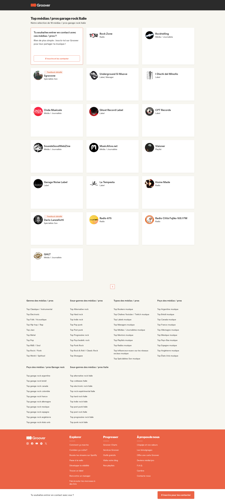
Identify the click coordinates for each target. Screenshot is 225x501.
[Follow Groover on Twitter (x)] (46, 443)
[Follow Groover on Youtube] (37, 443)
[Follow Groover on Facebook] (32, 443)
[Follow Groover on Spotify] (41, 443)
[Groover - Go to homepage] (47, 438)
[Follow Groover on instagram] (27, 443)
